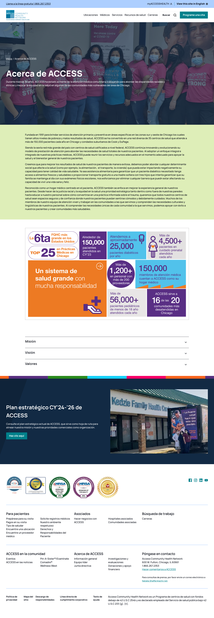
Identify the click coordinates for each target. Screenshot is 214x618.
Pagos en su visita (16, 522)
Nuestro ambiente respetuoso (50, 524)
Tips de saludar (14, 525)
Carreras (153, 15)
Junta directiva (82, 565)
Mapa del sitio (28, 598)
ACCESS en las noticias (19, 562)
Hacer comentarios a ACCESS (159, 569)
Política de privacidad (11, 598)
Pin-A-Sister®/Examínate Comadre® (54, 560)
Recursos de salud (135, 15)
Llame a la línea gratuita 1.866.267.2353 (28, 3)
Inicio (9, 58)
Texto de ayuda (97, 598)
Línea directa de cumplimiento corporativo (73, 598)
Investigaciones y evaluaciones (118, 560)
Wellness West (48, 565)
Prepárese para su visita (19, 518)
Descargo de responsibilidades (44, 598)
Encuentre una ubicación (20, 529)
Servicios (117, 15)
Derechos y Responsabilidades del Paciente (53, 533)
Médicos (105, 15)
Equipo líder (81, 562)
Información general (85, 558)
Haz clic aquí (16, 435)
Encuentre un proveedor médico (20, 534)
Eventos (10, 558)
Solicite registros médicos (55, 518)
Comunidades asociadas (122, 522)
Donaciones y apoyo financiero (119, 567)
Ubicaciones (91, 15)
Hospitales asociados (120, 518)
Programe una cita (194, 15)
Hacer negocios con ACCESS (85, 520)
